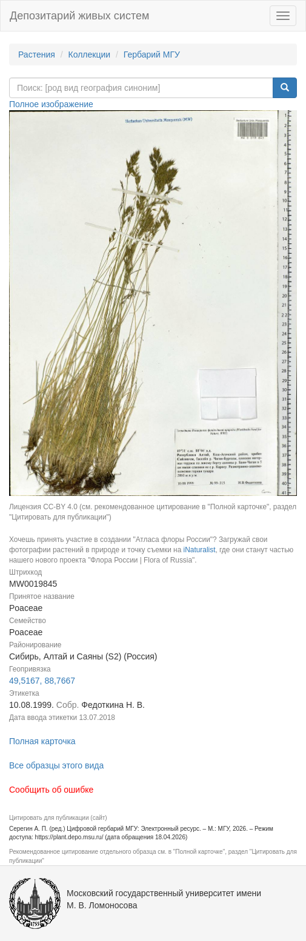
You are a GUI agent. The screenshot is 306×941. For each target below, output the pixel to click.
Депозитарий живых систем (79, 16)
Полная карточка (42, 741)
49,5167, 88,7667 (42, 680)
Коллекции (89, 54)
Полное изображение (51, 104)
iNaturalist (200, 550)
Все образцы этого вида (56, 765)
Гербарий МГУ (152, 54)
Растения (36, 54)
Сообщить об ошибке (51, 789)
